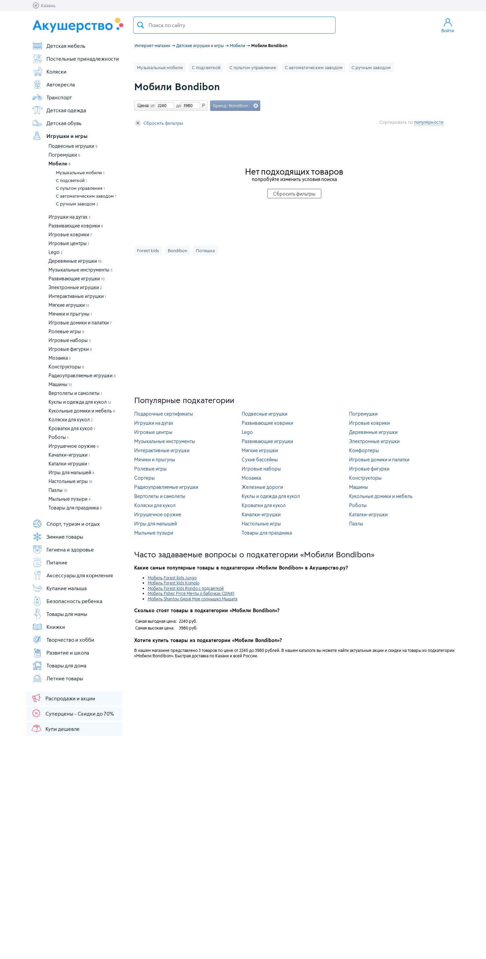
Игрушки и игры (59, 136)
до (177, 105)
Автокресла (53, 84)
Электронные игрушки (75, 287)
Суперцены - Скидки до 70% (72, 713)
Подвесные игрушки (73, 146)
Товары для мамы (59, 613)
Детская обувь (57, 123)
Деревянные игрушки (74, 261)
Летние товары (57, 678)
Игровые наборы (69, 340)
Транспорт (52, 97)
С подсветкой (71, 180)
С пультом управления (80, 188)
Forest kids (148, 250)
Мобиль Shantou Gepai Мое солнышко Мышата (192, 598)
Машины (60, 384)
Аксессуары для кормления (72, 575)
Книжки (48, 626)
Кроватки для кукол (71, 428)
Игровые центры (68, 243)
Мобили (59, 163)
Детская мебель (58, 45)
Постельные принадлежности (75, 58)
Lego (55, 252)
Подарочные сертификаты (163, 414)
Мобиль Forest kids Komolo (173, 582)
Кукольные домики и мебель (81, 411)
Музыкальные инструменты (80, 270)
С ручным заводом (77, 203)
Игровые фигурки (70, 349)
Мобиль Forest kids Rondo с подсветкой (186, 588)
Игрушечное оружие (73, 446)
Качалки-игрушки (69, 455)
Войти (447, 25)
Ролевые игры (66, 331)
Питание (49, 562)
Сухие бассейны (260, 459)
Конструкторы (66, 366)
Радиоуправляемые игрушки (82, 375)
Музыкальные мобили (80, 172)
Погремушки (64, 155)
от (151, 105)
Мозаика (59, 358)
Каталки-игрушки (68, 463)
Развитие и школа (60, 652)
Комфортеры (364, 450)
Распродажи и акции (63, 698)
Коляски (49, 71)
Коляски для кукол (70, 419)
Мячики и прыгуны (70, 314)
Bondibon (177, 250)
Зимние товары (57, 536)
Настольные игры (70, 481)
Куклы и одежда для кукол (79, 402)
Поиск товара (141, 25)
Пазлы (57, 490)
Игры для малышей (71, 472)
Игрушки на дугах (69, 217)
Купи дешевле (55, 728)
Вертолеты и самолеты (75, 393)
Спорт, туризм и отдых (66, 523)
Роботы (58, 437)
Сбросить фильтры (159, 123)
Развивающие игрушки (76, 278)
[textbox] (234, 25)
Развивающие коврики (75, 225)
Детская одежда (59, 110)
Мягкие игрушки (68, 305)
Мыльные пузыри (69, 499)
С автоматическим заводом (86, 196)
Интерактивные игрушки (77, 296)
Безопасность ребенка (67, 601)
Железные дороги (262, 487)
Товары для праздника (75, 508)
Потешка (205, 250)
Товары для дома (59, 665)
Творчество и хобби (63, 639)
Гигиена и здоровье (63, 549)
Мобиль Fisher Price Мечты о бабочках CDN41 (191, 593)
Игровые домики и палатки (80, 322)
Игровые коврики (70, 234)
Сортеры (144, 478)
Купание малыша (59, 588)
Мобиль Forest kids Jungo (172, 577)
